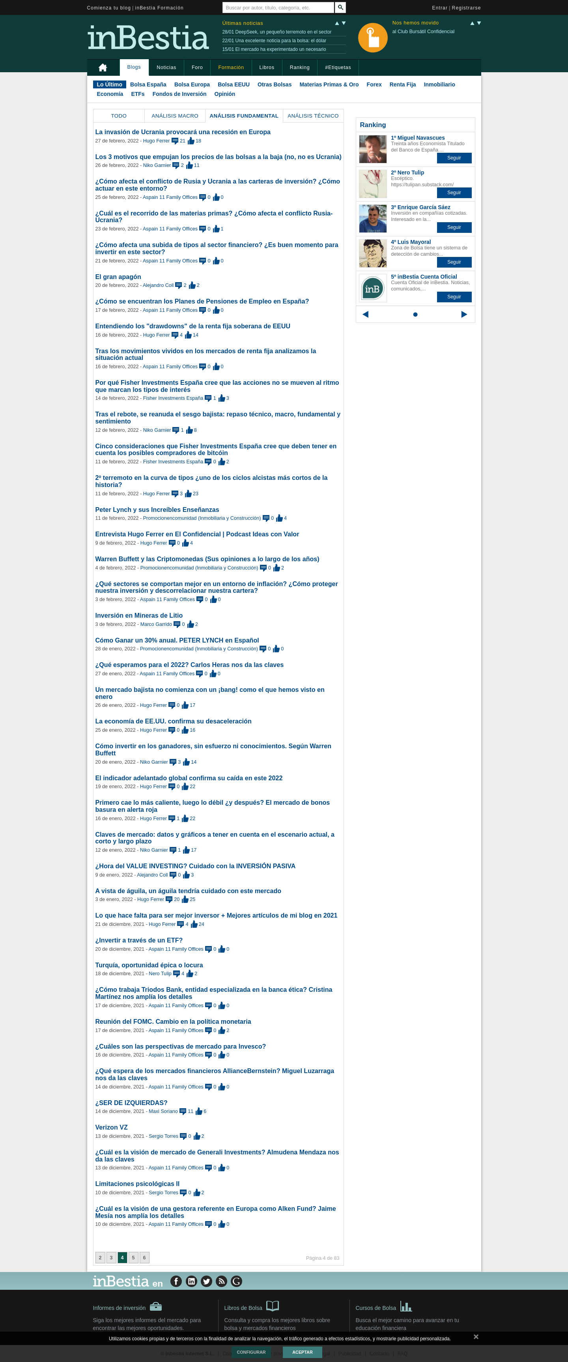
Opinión (225, 94)
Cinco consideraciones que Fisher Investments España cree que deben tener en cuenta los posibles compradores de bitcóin (216, 449)
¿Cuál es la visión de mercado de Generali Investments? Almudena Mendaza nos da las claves (217, 1155)
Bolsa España (148, 84)
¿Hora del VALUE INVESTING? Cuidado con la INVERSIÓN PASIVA (195, 865)
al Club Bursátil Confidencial (423, 31)
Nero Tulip (160, 973)
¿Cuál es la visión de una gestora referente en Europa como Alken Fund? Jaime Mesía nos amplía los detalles (215, 1212)
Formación (231, 67)
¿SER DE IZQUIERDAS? (131, 1102)
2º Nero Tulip (407, 172)
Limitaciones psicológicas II (137, 1183)
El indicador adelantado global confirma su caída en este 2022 (189, 777)
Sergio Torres (163, 1136)
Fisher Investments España (173, 398)
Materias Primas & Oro (329, 84)
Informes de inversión (128, 1306)
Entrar (440, 8)
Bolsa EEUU (234, 84)
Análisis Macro (174, 116)
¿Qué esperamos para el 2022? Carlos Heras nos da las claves (189, 664)
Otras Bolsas (274, 84)
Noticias (166, 67)
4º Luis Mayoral (411, 242)
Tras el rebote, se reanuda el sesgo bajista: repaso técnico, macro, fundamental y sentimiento (218, 417)
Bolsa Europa (192, 84)
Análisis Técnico (313, 116)
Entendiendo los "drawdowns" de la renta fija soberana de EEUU (193, 326)
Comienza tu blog (109, 8)
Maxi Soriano (163, 1111)
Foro (197, 67)
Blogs (134, 67)
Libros (267, 67)
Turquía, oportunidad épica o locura (149, 965)
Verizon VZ (111, 1127)
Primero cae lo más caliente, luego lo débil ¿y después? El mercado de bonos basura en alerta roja (212, 806)
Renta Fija (403, 84)
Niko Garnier (157, 165)
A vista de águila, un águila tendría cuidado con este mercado (188, 890)
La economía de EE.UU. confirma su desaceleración (173, 721)
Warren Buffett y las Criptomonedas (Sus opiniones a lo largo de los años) (207, 558)
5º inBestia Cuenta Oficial (424, 277)
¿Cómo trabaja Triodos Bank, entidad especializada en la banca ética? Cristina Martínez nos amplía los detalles (214, 993)
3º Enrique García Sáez (420, 207)
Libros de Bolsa (251, 1305)
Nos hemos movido (415, 23)
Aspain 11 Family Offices (170, 197)
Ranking (300, 67)
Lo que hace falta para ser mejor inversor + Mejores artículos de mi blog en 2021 (216, 915)
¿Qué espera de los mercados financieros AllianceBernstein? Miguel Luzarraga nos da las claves (214, 1074)
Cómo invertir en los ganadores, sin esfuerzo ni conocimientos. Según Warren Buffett (213, 749)
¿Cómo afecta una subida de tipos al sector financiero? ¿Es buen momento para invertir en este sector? (216, 248)
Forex (374, 84)
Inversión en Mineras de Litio (139, 615)
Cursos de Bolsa (384, 1305)
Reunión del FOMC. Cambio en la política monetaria (173, 1021)
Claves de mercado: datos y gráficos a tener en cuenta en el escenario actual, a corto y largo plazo (214, 838)
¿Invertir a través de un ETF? (139, 940)
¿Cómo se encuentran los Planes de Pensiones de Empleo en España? (202, 301)
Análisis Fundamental (244, 116)
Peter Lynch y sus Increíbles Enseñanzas (157, 509)
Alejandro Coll (158, 285)
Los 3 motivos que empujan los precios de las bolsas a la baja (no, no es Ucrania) (218, 156)
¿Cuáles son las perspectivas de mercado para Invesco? (180, 1046)
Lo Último (110, 84)
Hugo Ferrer (156, 141)
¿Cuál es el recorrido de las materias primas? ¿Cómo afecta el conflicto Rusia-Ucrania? (214, 217)
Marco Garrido (156, 624)
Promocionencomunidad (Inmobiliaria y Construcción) (202, 518)
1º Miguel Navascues (418, 138)
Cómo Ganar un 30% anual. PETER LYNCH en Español (177, 640)
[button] (454, 158)
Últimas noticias (242, 23)
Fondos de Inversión (180, 94)
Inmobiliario (439, 84)
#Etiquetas (338, 67)
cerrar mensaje (476, 1338)
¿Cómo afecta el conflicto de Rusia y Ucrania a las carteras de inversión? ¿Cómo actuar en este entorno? (217, 185)
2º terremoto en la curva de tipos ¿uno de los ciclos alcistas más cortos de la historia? (211, 481)
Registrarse (466, 8)
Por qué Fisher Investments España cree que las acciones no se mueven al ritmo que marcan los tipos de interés (217, 386)
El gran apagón (118, 276)
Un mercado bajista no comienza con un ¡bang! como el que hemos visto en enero (210, 693)
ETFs (137, 94)
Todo (119, 116)
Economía (110, 94)
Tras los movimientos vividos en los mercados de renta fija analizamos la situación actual (205, 354)
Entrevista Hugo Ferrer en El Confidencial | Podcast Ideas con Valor (197, 534)
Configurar (251, 1352)
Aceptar (302, 1352)
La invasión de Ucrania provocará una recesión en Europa (183, 131)
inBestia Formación (159, 8)
